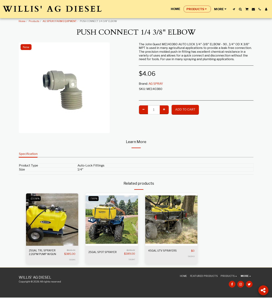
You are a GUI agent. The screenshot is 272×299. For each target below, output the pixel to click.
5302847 (131, 259)
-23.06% (35, 198)
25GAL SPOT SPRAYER (104, 252)
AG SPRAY (155, 83)
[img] (52, 219)
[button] (234, 9)
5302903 (190, 256)
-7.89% (94, 198)
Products (34, 21)
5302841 (71, 261)
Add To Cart (185, 109)
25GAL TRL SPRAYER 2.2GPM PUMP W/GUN (45, 253)
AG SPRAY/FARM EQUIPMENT (60, 21)
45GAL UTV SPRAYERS (164, 251)
